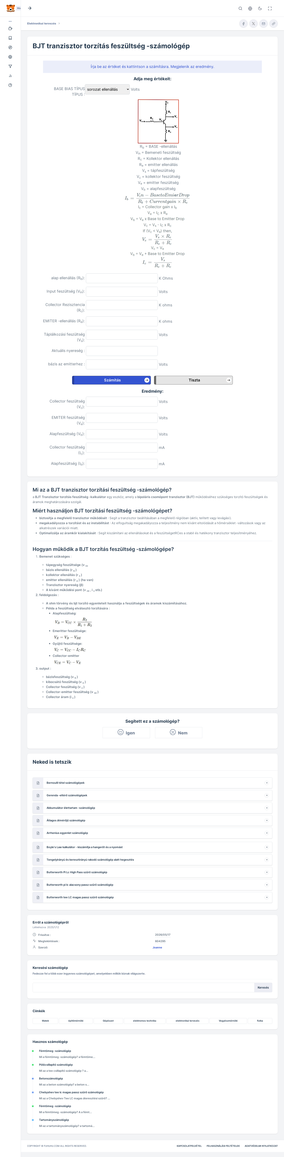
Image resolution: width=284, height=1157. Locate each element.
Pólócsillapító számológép (56, 1064)
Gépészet (108, 1020)
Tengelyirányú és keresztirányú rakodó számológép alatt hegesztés (90, 859)
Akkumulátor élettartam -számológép (71, 807)
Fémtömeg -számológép (55, 1051)
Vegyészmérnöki (228, 1020)
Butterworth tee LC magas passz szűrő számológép (80, 897)
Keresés (263, 987)
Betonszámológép (51, 1078)
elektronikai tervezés (187, 1020)
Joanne (157, 947)
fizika (260, 1020)
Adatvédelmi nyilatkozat (261, 1145)
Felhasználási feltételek (223, 1145)
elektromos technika (144, 1020)
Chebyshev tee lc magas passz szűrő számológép (71, 1092)
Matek (45, 1020)
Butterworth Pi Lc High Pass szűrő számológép (77, 872)
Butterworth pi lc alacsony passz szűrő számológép (80, 884)
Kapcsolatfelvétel (189, 1145)
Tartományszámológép (54, 1119)
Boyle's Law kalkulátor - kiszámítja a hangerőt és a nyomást (85, 847)
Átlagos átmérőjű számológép (66, 820)
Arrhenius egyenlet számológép (67, 833)
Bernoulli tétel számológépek (65, 782)
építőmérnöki (75, 1020)
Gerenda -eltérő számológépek (67, 795)
